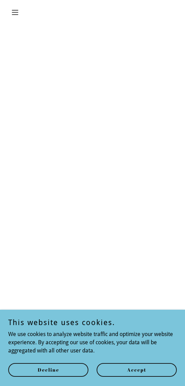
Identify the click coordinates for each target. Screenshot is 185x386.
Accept (137, 369)
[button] (21, 12)
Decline (48, 369)
